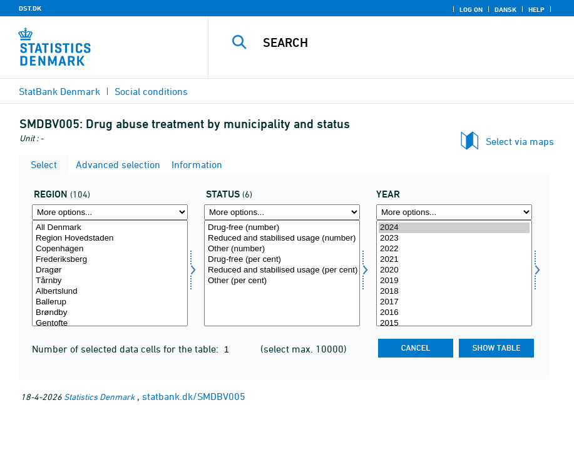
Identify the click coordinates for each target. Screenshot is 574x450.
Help (536, 9)
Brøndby (109, 313)
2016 (454, 313)
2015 (454, 323)
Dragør (109, 270)
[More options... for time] (454, 212)
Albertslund (109, 291)
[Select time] (454, 273)
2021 (454, 259)
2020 (454, 270)
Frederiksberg (109, 259)
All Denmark (109, 227)
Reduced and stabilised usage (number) (282, 238)
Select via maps (520, 141)
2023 (454, 238)
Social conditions (151, 91)
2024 (454, 227)
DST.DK (30, 8)
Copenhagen (109, 249)
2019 (454, 281)
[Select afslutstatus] (282, 273)
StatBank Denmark (59, 91)
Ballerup (109, 302)
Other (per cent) (282, 281)
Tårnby (109, 281)
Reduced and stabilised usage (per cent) (282, 270)
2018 (454, 291)
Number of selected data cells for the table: (126, 348)
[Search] (402, 42)
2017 (454, 302)
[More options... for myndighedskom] (110, 212)
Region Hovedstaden (109, 238)
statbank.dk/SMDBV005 (193, 396)
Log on (471, 9)
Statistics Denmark (99, 396)
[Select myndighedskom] (110, 273)
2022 (454, 249)
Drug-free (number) (282, 227)
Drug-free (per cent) (282, 259)
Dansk (505, 9)
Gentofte (109, 323)
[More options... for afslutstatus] (282, 212)
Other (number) (282, 249)
